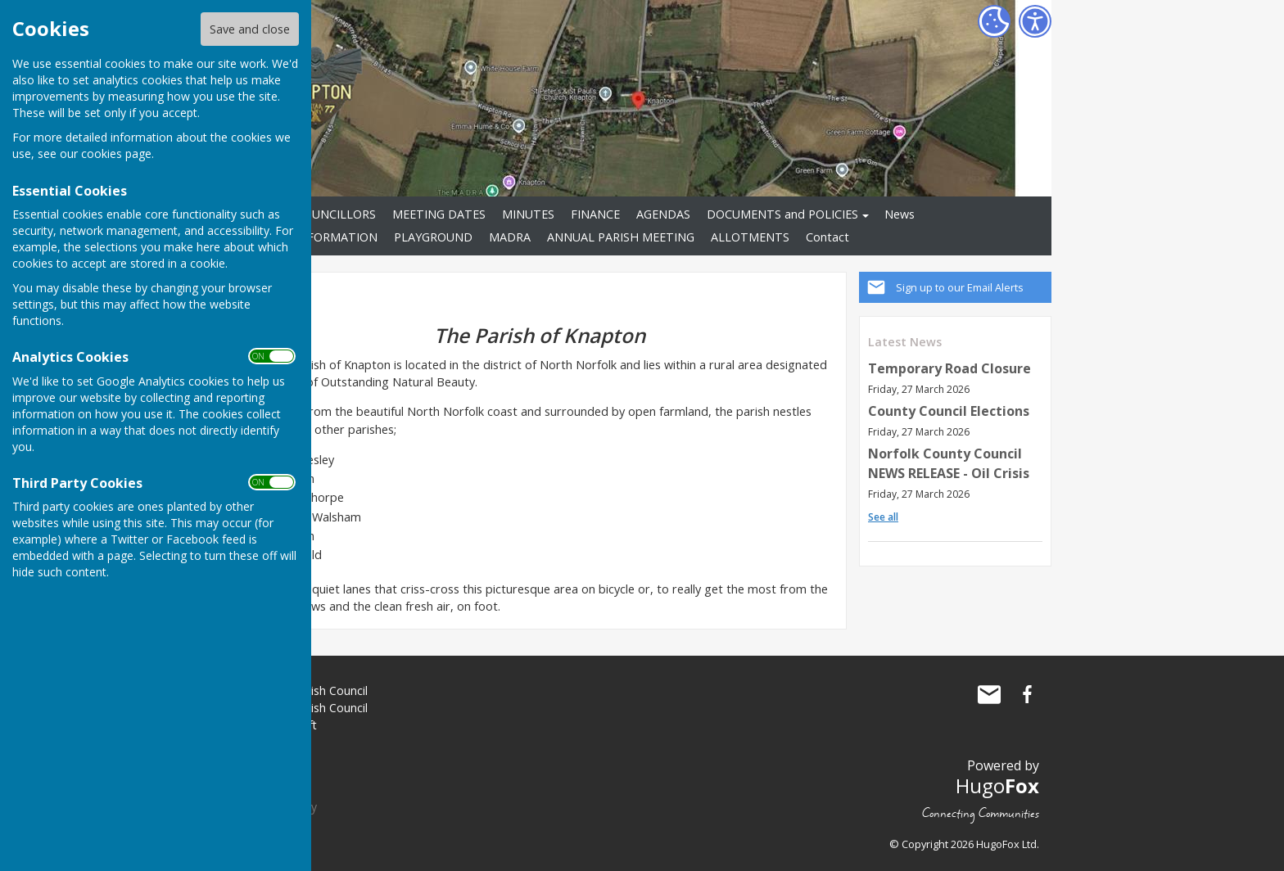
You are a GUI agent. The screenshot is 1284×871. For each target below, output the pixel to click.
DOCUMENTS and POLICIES (782, 214)
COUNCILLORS (336, 214)
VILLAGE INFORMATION (312, 237)
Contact (827, 237)
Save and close (250, 29)
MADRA (510, 237)
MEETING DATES (439, 214)
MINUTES (528, 214)
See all (883, 517)
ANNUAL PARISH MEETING (620, 237)
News (899, 214)
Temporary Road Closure (949, 368)
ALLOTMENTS (750, 237)
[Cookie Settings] (994, 21)
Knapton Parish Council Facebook (1027, 694)
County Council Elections (948, 411)
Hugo (997, 785)
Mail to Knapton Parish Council (989, 694)
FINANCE (595, 214)
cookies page (116, 153)
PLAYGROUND (433, 237)
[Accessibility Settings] (1035, 21)
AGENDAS (663, 214)
